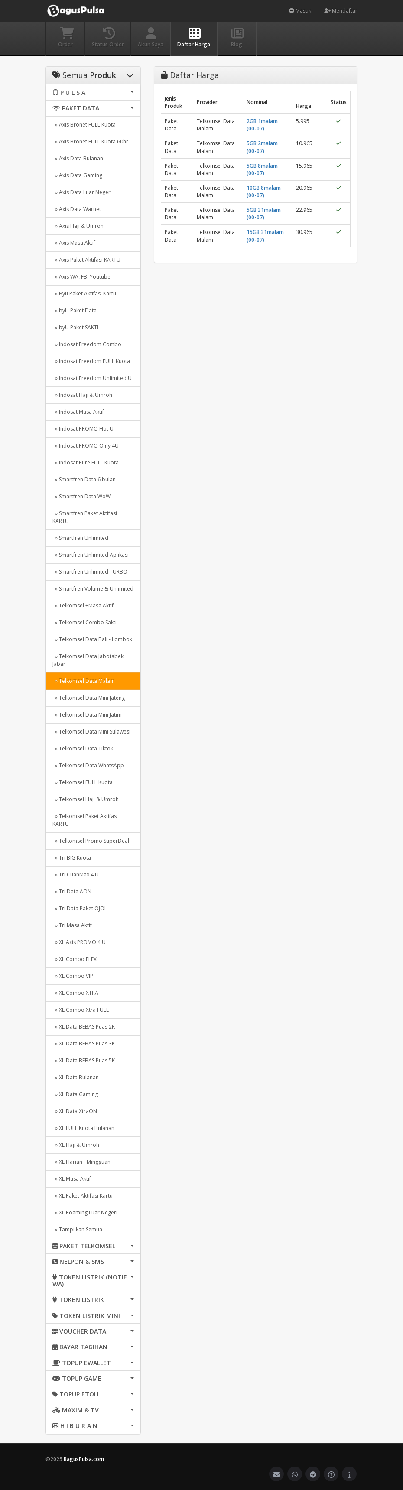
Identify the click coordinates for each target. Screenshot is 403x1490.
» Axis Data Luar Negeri (82, 192)
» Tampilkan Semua (77, 1229)
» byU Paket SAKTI (75, 327)
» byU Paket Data (74, 310)
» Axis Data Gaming (77, 175)
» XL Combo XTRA (75, 993)
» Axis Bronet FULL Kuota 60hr (90, 141)
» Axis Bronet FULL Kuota (84, 124)
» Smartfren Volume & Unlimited (92, 588)
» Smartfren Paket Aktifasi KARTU (84, 517)
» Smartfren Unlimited (80, 538)
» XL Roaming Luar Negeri (84, 1212)
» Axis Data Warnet (76, 209)
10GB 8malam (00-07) (264, 191)
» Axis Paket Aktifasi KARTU (86, 259)
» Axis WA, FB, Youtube (81, 276)
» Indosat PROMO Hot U (83, 428)
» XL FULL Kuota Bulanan (83, 1128)
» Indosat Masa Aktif (78, 412)
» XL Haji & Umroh (75, 1145)
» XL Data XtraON (74, 1111)
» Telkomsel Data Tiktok (82, 748)
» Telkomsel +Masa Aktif (83, 605)
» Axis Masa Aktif (73, 243)
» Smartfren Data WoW (81, 496)
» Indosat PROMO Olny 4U (85, 445)
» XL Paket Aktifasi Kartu (82, 1195)
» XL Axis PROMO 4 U (79, 942)
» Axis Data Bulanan (77, 158)
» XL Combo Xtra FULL (80, 1009)
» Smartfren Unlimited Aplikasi (90, 554)
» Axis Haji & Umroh (78, 226)
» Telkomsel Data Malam (83, 681)
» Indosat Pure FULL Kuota (85, 462)
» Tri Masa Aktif (72, 925)
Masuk (300, 10)
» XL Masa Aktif (71, 1178)
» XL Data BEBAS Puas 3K (83, 1043)
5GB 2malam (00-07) (262, 147)
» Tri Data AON (71, 891)
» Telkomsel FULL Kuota (82, 782)
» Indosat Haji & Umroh (82, 395)
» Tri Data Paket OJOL (79, 908)
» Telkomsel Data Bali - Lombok (92, 639)
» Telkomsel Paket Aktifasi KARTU (85, 820)
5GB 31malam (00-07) (264, 213)
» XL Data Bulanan (75, 1077)
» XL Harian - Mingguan (81, 1161)
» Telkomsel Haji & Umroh (85, 799)
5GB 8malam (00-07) (262, 169)
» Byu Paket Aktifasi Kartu (84, 293)
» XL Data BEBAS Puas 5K (83, 1060)
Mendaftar (341, 10)
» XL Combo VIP (72, 976)
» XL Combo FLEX (74, 959)
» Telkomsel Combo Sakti (84, 622)
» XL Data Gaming (75, 1094)
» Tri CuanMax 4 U (75, 874)
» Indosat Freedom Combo (86, 344)
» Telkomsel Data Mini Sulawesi (91, 731)
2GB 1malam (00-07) (262, 124)
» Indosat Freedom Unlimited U (92, 378)
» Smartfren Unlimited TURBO (89, 571)
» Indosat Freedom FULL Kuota (91, 361)
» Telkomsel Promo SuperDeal (90, 840)
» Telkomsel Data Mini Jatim (87, 714)
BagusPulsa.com (84, 1459)
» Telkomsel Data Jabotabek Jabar (88, 660)
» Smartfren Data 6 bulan (84, 479)
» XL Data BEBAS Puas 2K (83, 1026)
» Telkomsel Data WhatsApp (88, 765)
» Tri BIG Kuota (71, 857)
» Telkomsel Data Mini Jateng (88, 697)
